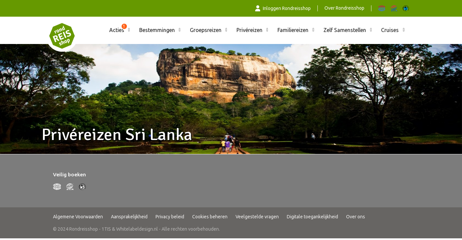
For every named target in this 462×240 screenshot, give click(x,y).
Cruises (390, 30)
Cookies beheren (210, 216)
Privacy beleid (170, 216)
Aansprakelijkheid (129, 216)
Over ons (355, 216)
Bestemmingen (157, 30)
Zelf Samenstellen (344, 30)
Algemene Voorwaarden (78, 216)
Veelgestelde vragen (257, 216)
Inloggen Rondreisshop (283, 8)
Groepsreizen (206, 30)
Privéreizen (249, 30)
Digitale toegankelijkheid (312, 216)
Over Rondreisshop (344, 8)
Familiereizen (292, 30)
